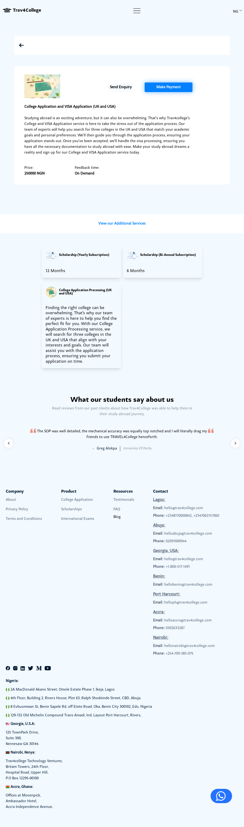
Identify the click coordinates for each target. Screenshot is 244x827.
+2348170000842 (179, 516)
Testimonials (123, 500)
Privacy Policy (17, 509)
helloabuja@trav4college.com (188, 534)
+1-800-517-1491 (178, 567)
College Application (77, 500)
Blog (117, 517)
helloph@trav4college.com (185, 603)
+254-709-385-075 (179, 654)
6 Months (136, 271)
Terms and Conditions (24, 519)
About (11, 500)
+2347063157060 (206, 516)
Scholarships (71, 509)
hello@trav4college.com (183, 508)
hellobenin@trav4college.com (188, 585)
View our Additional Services (122, 224)
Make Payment (168, 87)
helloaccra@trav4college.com (188, 620)
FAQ (116, 509)
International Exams (77, 519)
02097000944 (176, 541)
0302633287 (175, 628)
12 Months (55, 271)
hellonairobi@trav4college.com (189, 646)
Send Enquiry (121, 87)
